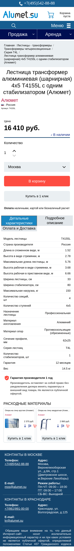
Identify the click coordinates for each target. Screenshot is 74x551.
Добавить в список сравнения (25, 426)
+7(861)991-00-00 (17, 508)
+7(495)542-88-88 (39, 3)
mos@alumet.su (15, 487)
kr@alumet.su (14, 520)
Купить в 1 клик (36, 196)
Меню (57, 25)
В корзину (37, 181)
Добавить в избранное (30, 426)
